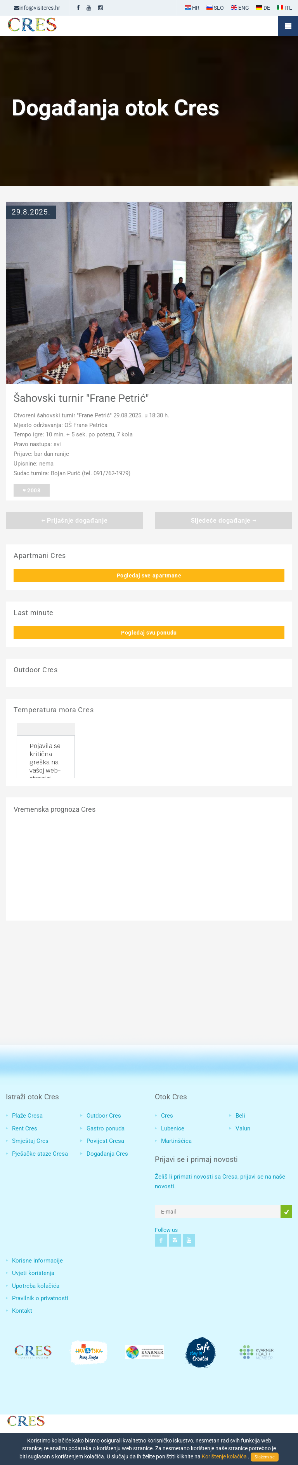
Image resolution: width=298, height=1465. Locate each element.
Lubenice (172, 1128)
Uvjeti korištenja (33, 1273)
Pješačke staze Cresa (40, 1153)
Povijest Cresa (105, 1140)
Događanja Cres (107, 1153)
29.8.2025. (31, 212)
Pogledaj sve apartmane (149, 575)
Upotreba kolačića (35, 1285)
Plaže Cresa (27, 1115)
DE (263, 8)
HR (192, 8)
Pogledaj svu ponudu (149, 633)
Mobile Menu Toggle (288, 26)
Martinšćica (176, 1140)
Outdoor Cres (104, 1115)
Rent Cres (24, 1128)
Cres (167, 1115)
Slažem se (265, 1457)
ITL (284, 8)
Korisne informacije (37, 1260)
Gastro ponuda (106, 1128)
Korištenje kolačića (225, 1456)
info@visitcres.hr (37, 8)
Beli (240, 1115)
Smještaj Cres (30, 1140)
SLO (215, 8)
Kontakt (22, 1310)
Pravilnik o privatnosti (40, 1298)
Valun (243, 1128)
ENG (240, 8)
